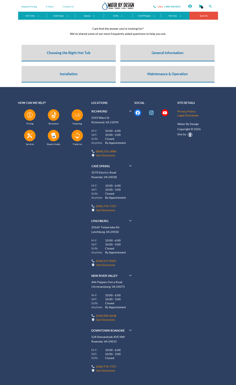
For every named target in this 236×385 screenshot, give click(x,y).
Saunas (89, 15)
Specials (204, 15)
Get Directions (105, 155)
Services (175, 15)
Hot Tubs (32, 15)
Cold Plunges (146, 15)
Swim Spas (61, 15)
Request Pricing (29, 6)
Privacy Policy (186, 111)
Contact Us (68, 6)
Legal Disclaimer (188, 115)
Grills (118, 15)
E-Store (50, 6)
